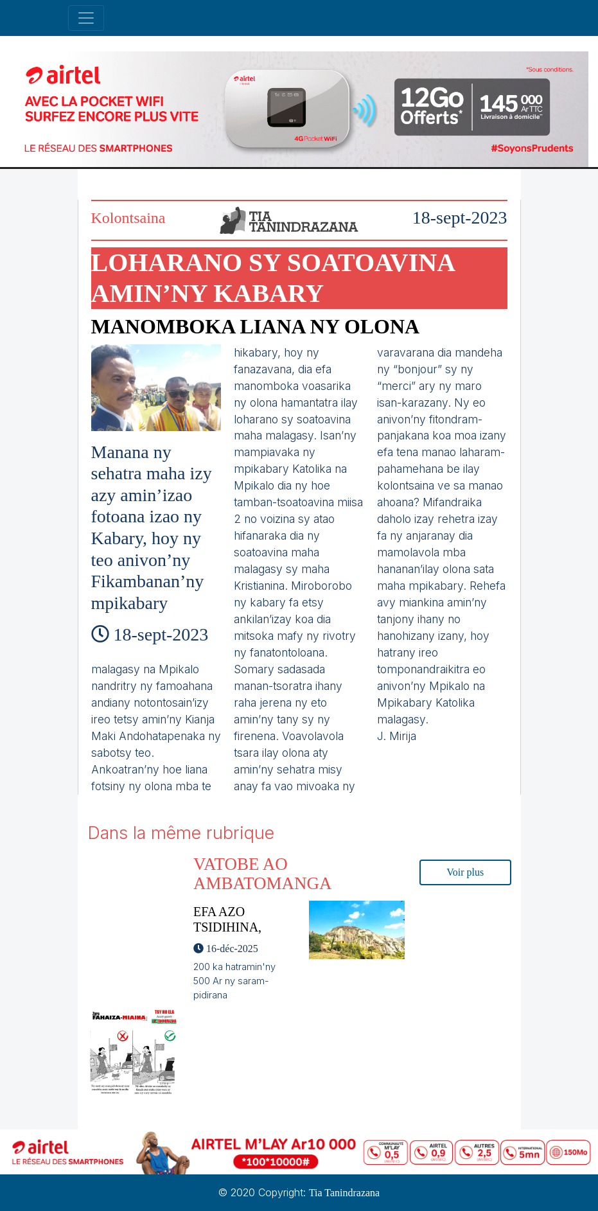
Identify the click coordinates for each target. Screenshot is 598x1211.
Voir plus (465, 872)
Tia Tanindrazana (344, 1192)
